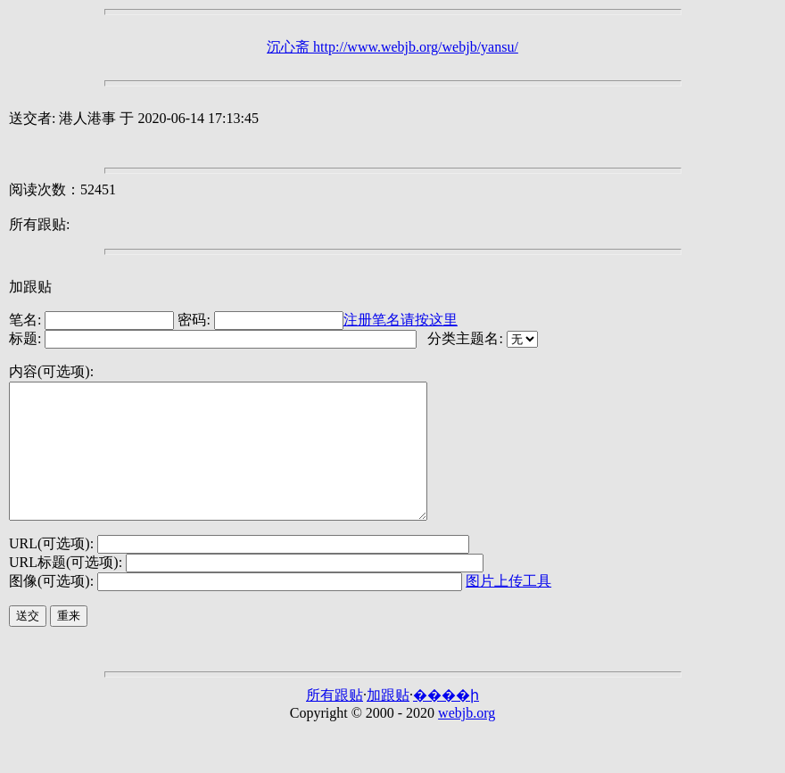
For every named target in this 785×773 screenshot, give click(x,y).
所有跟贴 (334, 721)
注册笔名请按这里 (400, 319)
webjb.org (466, 739)
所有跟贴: (39, 224)
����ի (446, 721)
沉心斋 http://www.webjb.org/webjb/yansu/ (392, 46)
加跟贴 (30, 286)
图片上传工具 (508, 607)
